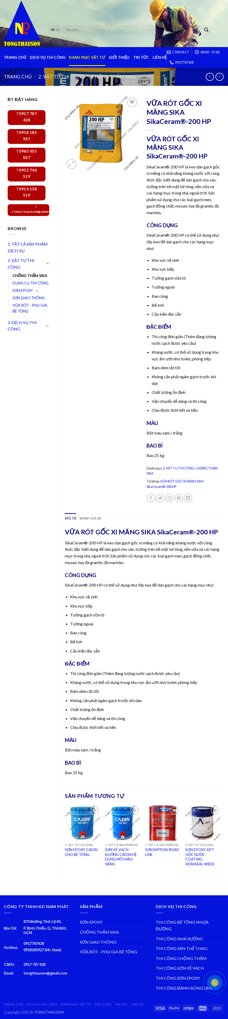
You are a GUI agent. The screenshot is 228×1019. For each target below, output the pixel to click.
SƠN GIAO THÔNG (29, 298)
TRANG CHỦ (15, 57)
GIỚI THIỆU (119, 57)
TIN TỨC (141, 57)
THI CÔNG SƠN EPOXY (178, 978)
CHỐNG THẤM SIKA (113, 76)
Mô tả (70, 518)
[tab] (70, 518)
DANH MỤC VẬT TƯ (87, 57)
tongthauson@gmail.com (45, 973)
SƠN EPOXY (23, 290)
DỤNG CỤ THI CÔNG (31, 283)
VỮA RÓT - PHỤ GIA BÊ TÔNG (30, 308)
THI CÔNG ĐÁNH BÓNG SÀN (184, 988)
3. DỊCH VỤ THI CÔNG (22, 325)
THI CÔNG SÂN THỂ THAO (182, 948)
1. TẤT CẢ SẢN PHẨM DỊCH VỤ (28, 247)
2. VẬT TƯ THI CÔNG (61, 76)
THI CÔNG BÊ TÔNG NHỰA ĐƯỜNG (182, 925)
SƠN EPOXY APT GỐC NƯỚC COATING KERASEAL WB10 (199, 857)
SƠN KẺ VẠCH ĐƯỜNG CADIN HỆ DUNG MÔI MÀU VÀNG (120, 857)
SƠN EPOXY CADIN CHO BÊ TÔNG (81, 852)
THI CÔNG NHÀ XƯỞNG (179, 938)
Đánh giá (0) (90, 518)
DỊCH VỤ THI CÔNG (47, 57)
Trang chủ (18, 76)
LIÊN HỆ (160, 57)
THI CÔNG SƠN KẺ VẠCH (180, 968)
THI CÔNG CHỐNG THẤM (181, 958)
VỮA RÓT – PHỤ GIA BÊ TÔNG (108, 951)
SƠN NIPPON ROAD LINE (162, 852)
